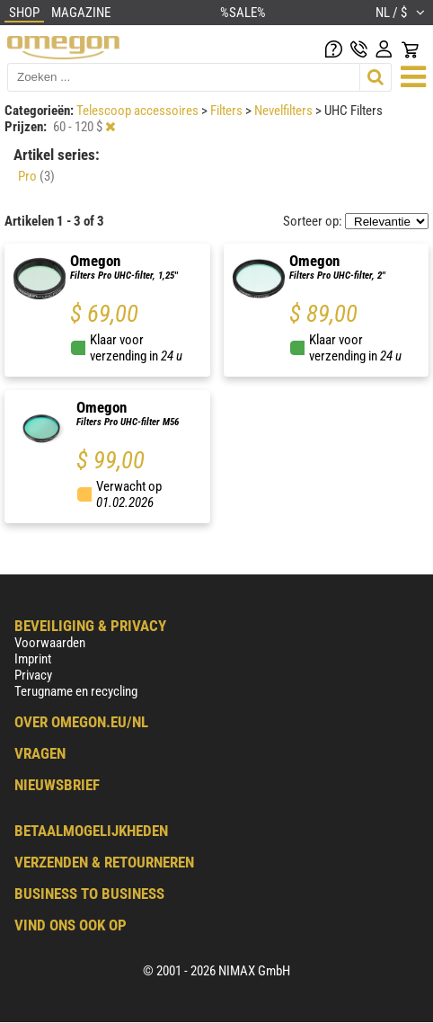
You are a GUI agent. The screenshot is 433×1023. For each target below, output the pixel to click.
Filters (227, 110)
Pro (36, 176)
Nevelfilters (284, 110)
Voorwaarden (49, 643)
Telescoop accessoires (138, 110)
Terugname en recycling (75, 691)
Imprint (32, 659)
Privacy (33, 675)
